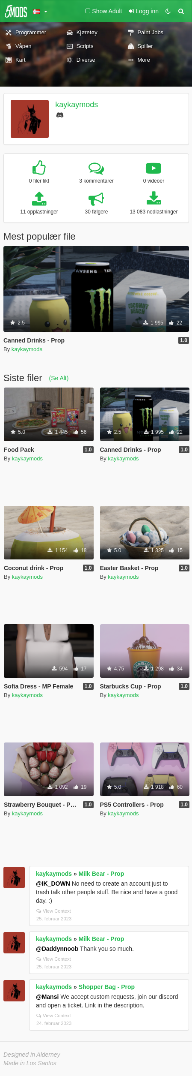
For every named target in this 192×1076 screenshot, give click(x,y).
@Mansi (47, 996)
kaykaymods (76, 104)
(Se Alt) (58, 378)
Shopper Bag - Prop (107, 986)
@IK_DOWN (53, 883)
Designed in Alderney (31, 1054)
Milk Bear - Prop (101, 873)
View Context (53, 911)
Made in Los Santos (29, 1063)
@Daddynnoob (57, 948)
